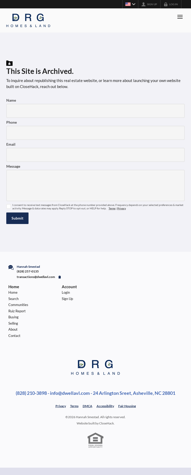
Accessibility (105, 406)
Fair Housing (127, 406)
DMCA (87, 406)
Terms (112, 208)
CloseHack (106, 423)
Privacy (121, 208)
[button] (17, 218)
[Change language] (130, 4)
